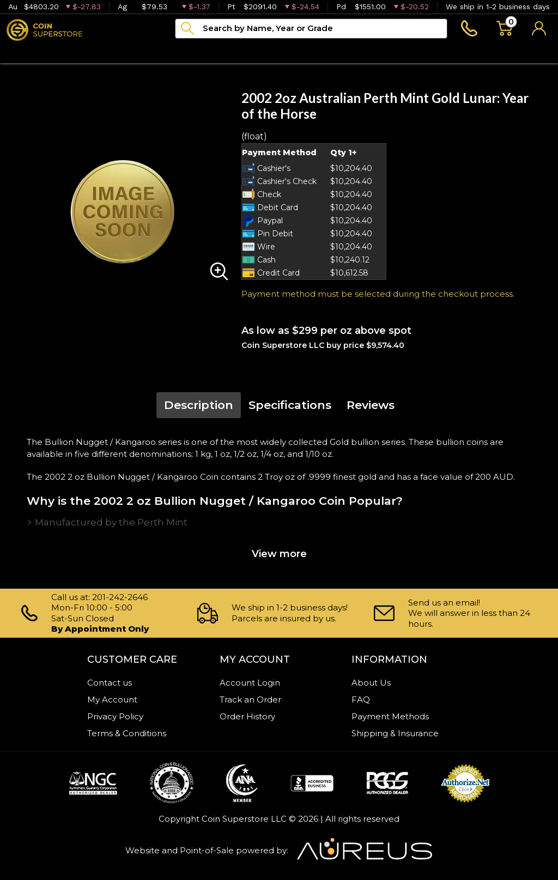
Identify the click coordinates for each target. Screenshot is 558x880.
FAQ (360, 699)
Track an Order (250, 699)
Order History (247, 716)
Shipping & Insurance (395, 733)
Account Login (250, 682)
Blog (303, 51)
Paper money (179, 51)
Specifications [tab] (289, 405)
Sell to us (529, 51)
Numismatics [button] (93, 51)
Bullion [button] (23, 51)
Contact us (109, 682)
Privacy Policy (115, 716)
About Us (371, 682)
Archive (252, 51)
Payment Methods (390, 716)
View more (279, 554)
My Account (112, 699)
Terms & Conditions (126, 733)
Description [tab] (198, 405)
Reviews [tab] (371, 405)
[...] (311, 29)
